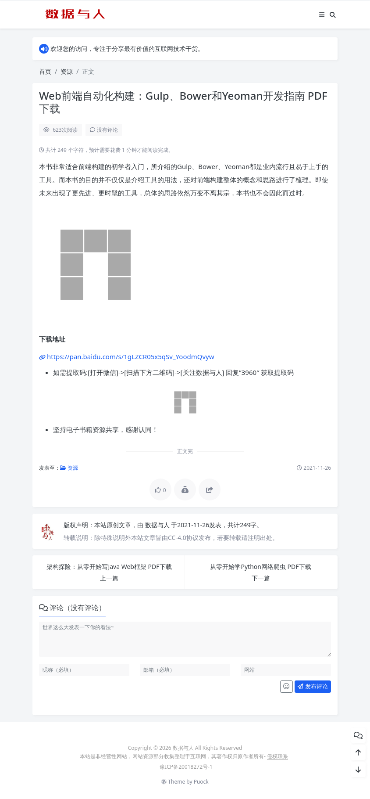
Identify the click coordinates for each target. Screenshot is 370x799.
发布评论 (312, 686)
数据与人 (158, 525)
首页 (45, 71)
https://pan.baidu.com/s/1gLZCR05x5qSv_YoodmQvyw (130, 356)
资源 (66, 71)
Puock (201, 781)
